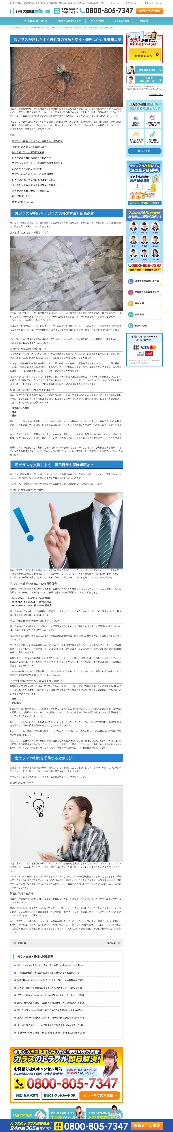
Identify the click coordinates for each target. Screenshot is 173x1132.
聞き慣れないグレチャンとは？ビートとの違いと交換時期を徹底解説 (50, 980)
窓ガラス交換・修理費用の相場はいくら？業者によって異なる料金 (49, 987)
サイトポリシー (131, 3)
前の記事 (22, 943)
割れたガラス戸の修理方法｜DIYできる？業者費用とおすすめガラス (50, 1010)
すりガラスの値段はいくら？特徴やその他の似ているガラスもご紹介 (50, 1025)
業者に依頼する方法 (22, 201)
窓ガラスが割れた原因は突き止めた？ (31, 157)
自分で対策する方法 (22, 196)
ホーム (116, 3)
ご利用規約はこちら (156, 95)
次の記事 (111, 943)
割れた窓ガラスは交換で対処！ (28, 168)
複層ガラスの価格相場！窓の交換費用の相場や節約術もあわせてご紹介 (51, 1032)
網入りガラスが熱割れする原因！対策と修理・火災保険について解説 (50, 1002)
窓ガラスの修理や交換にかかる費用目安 (32, 174)
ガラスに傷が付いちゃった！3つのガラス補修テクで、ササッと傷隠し (51, 995)
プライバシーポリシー (154, 3)
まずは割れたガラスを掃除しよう (29, 147)
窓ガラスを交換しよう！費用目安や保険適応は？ (37, 163)
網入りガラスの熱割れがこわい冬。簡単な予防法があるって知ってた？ (51, 1017)
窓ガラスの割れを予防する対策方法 (30, 190)
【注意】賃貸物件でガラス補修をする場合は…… (37, 185)
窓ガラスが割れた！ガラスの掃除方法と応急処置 (37, 141)
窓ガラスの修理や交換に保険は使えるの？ (34, 179)
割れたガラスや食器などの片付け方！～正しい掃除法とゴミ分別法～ (50, 965)
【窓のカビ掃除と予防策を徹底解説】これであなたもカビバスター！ (50, 973)
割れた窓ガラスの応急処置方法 (28, 152)
